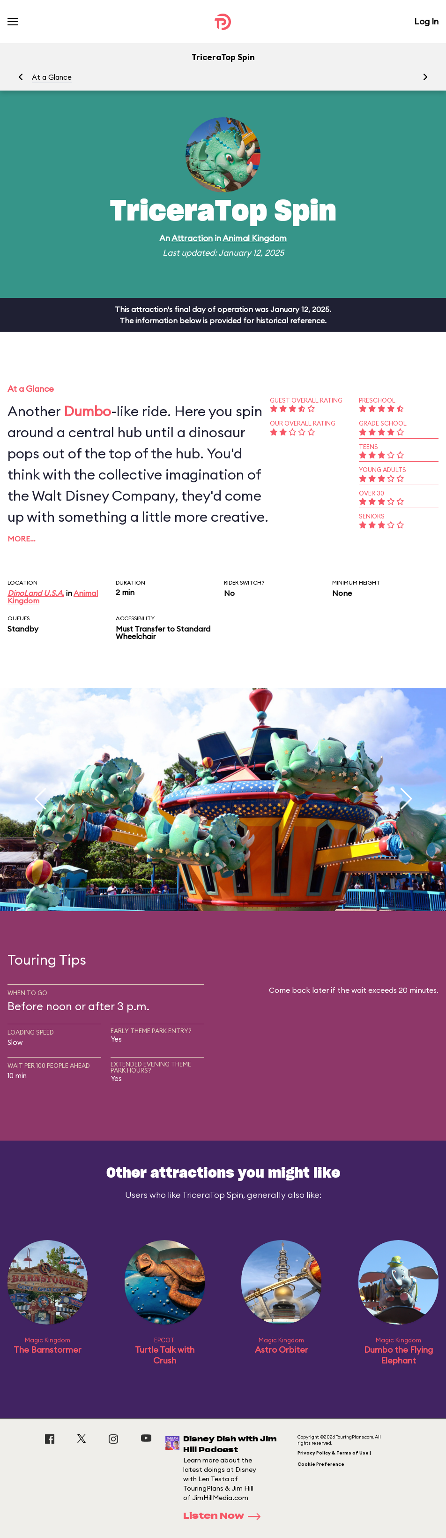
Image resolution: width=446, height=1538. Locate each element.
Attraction (192, 238)
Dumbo (87, 411)
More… (21, 538)
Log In (426, 21)
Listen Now (225, 1516)
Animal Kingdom (255, 238)
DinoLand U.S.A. (35, 593)
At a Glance (52, 77)
